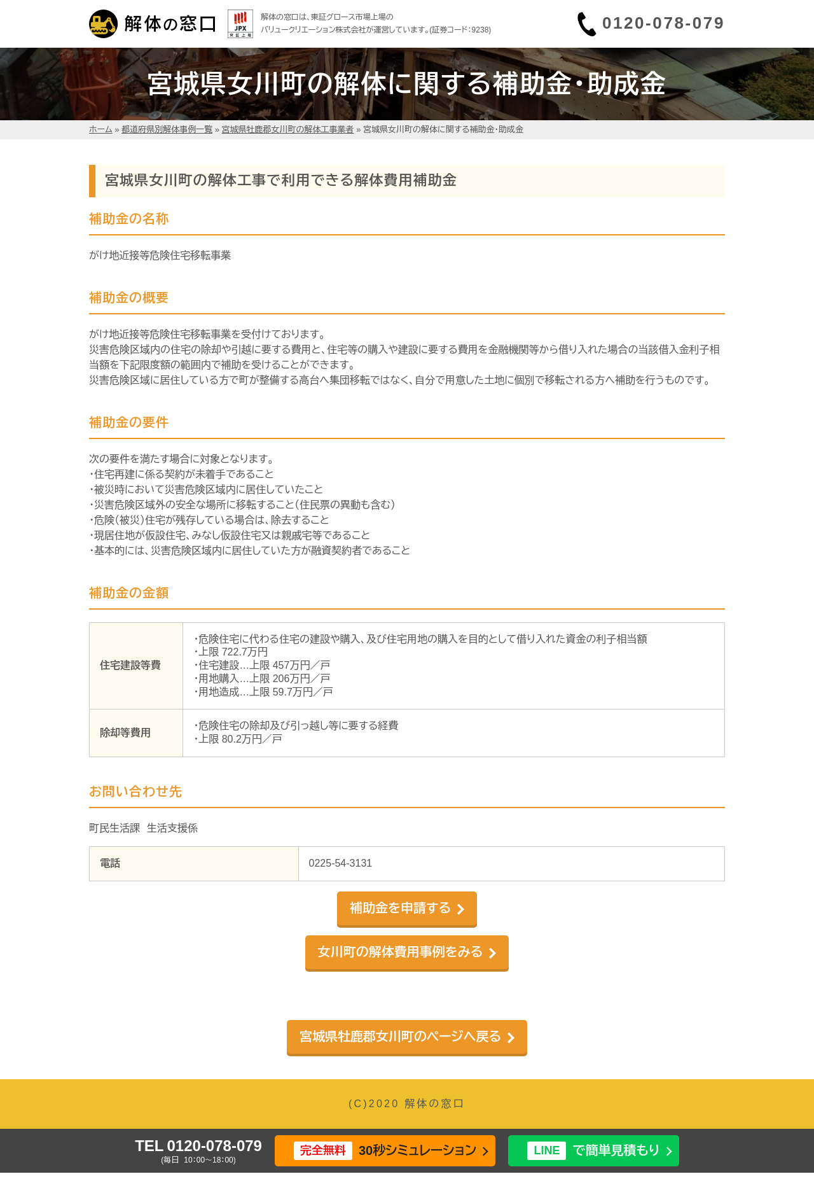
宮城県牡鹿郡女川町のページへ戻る (400, 1037)
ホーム (101, 129)
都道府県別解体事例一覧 (166, 129)
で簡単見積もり (593, 1151)
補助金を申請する (400, 908)
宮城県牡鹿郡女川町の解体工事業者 (288, 129)
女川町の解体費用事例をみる (400, 952)
